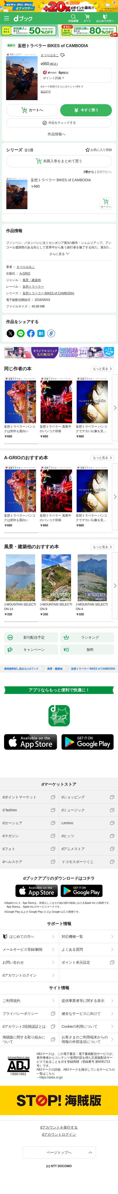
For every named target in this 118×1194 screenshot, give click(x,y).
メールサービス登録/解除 (23, 949)
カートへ (36, 110)
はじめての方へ (18, 936)
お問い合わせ (13, 962)
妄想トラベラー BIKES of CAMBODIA (61, 180)
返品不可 (46, 91)
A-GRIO (25, 273)
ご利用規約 (11, 1001)
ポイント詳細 (52, 78)
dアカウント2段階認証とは (24, 1026)
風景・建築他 (32, 280)
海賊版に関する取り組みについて (24, 1039)
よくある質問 (72, 949)
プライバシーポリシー (20, 1014)
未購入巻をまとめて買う (62, 161)
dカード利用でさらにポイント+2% (60, 86)
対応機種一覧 (72, 936)
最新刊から (104, 171)
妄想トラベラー (33, 286)
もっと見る (100, 369)
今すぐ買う (89, 110)
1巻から (88, 171)
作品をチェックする (62, 122)
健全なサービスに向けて (81, 1014)
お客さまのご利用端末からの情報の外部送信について (85, 1039)
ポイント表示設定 (76, 962)
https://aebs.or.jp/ (51, 1077)
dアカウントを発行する (59, 1127)
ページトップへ (59, 1152)
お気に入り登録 (101, 150)
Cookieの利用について (80, 1026)
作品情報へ (56, 134)
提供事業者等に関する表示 (83, 1001)
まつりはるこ (50, 55)
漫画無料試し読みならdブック (21, 669)
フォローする (62, 55)
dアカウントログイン (20, 975)
